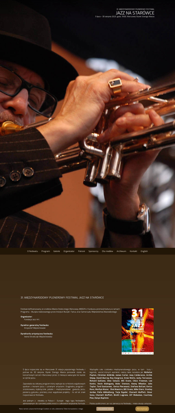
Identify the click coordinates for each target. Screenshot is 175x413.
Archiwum (121, 251)
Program (45, 251)
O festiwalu (32, 251)
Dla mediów (107, 251)
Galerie (56, 251)
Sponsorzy (93, 251)
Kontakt (133, 251)
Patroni (81, 251)
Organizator (69, 251)
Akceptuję (142, 408)
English (144, 251)
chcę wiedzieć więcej (105, 409)
